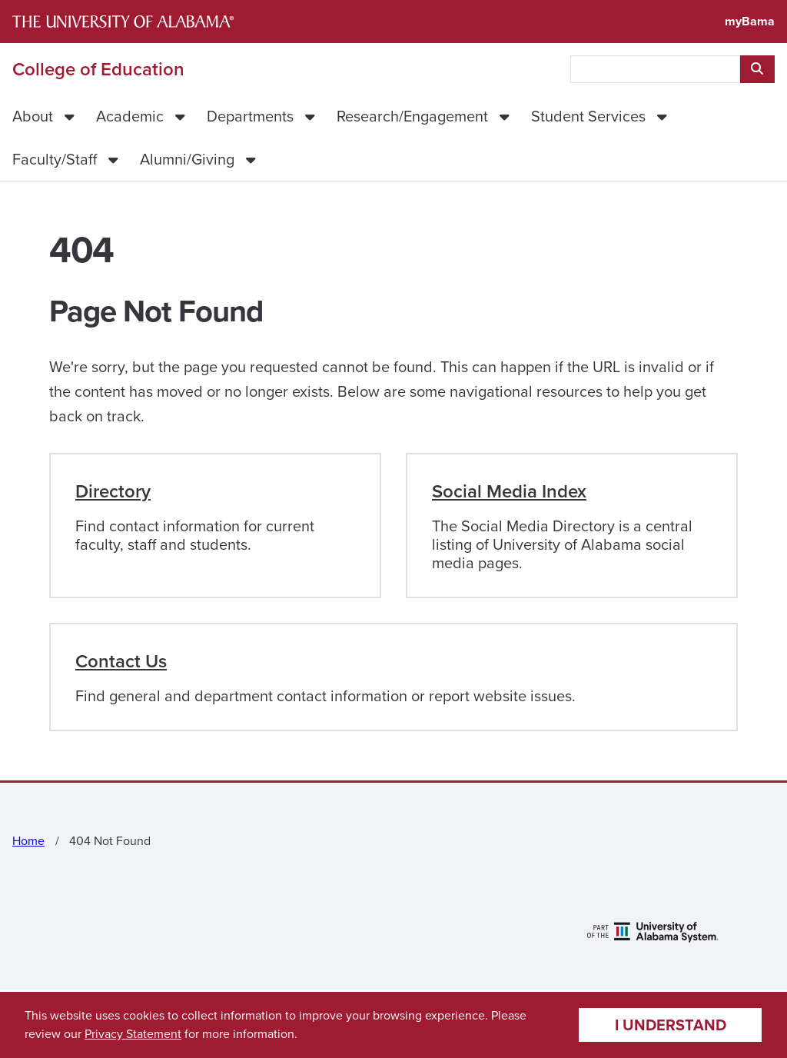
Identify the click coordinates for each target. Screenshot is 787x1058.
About (32, 116)
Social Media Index (509, 491)
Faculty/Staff (54, 159)
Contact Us (121, 661)
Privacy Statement (133, 1034)
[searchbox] (655, 69)
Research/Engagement (412, 116)
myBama (750, 21)
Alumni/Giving (187, 159)
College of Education (98, 69)
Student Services (588, 116)
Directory (113, 491)
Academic (130, 116)
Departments (250, 116)
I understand (670, 1024)
